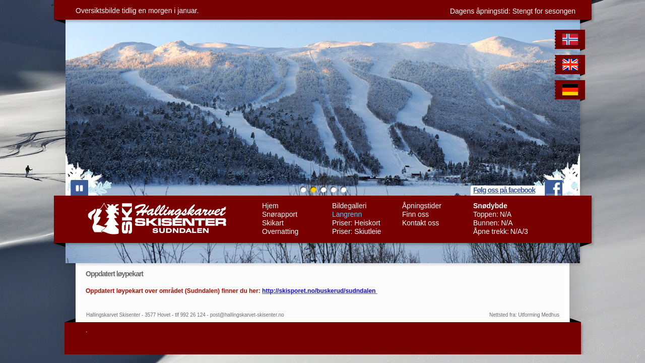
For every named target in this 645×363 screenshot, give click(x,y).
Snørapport (279, 214)
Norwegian (572, 41)
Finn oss (415, 214)
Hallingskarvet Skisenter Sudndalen (156, 218)
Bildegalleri (349, 206)
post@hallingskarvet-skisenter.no (247, 315)
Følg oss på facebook (504, 190)
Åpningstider (421, 206)
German (572, 91)
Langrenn (347, 214)
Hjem (270, 206)
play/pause (79, 188)
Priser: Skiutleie (356, 231)
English (572, 66)
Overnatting (280, 231)
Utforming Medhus (538, 315)
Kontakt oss (420, 223)
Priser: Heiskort (356, 223)
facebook (553, 188)
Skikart (273, 223)
